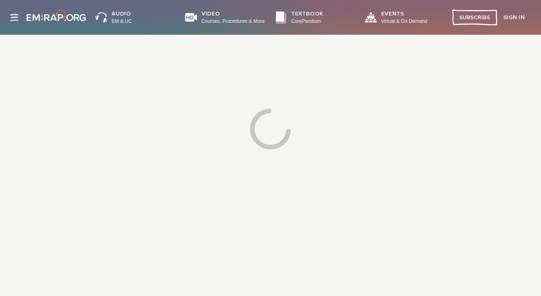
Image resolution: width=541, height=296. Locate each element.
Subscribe (475, 17)
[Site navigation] (14, 17)
